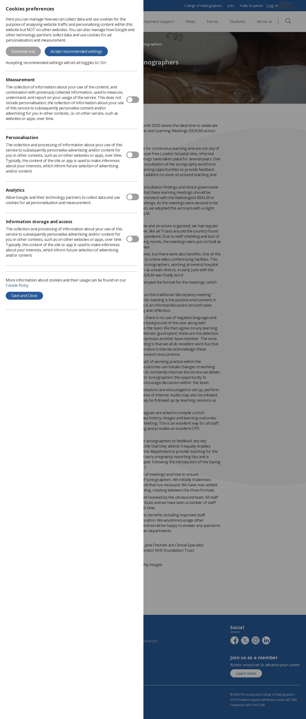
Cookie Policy (17, 285)
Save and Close (24, 295)
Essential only (23, 51)
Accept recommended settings (76, 51)
